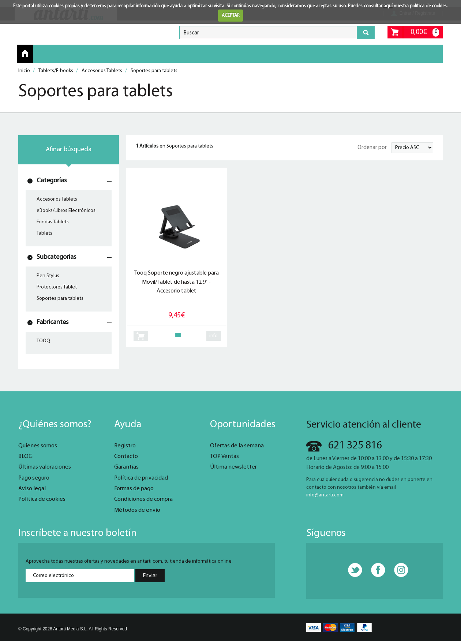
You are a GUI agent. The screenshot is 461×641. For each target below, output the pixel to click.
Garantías (126, 467)
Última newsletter (233, 467)
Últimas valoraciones (44, 467)
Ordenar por (372, 147)
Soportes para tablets (60, 298)
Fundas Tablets (53, 222)
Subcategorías (56, 257)
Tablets (44, 233)
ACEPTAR (231, 15)
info (213, 336)
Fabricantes (52, 322)
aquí (388, 6)
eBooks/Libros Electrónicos (66, 210)
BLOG (25, 456)
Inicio (25, 53)
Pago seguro (33, 478)
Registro (125, 446)
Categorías (52, 180)
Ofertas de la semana (237, 446)
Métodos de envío (137, 510)
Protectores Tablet (57, 287)
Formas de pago (134, 489)
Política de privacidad (141, 478)
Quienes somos (37, 446)
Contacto (126, 456)
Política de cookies (41, 499)
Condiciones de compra (143, 499)
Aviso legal (32, 489)
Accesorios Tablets (57, 199)
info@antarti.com (325, 495)
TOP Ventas (224, 456)
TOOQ (43, 341)
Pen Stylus (48, 276)
